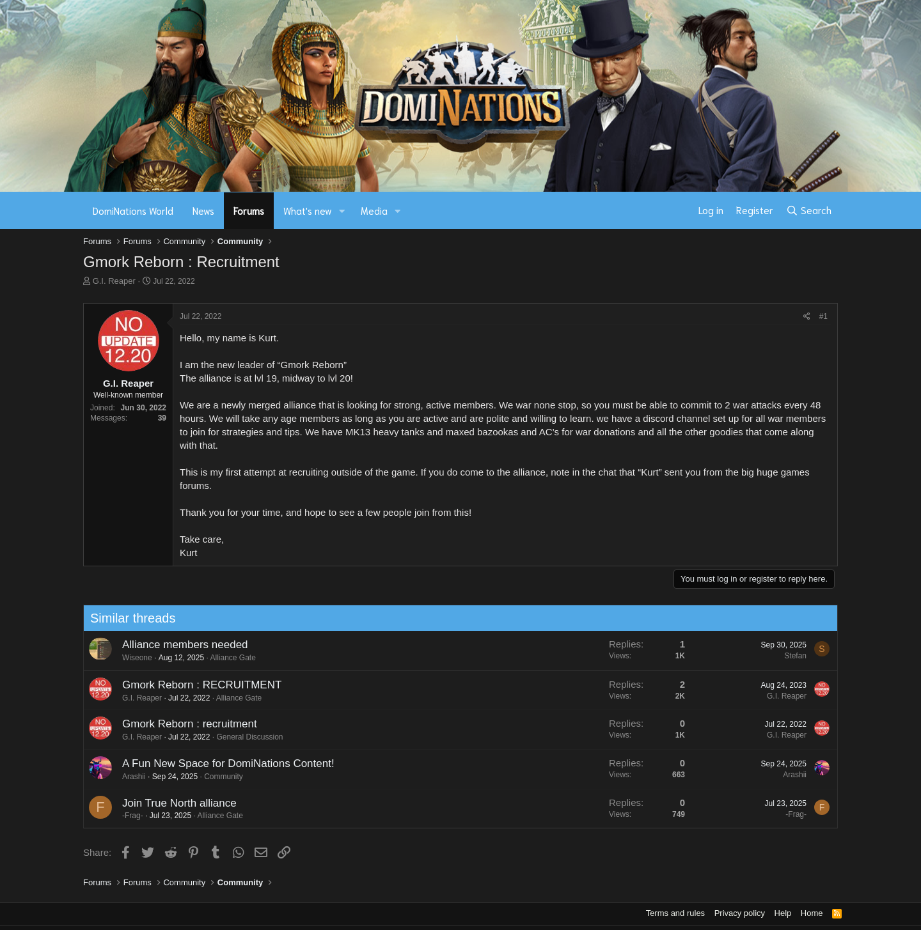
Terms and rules (675, 913)
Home (812, 913)
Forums (248, 210)
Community (219, 776)
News (203, 210)
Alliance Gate (228, 657)
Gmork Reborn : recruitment (184, 724)
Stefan (791, 655)
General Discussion (245, 736)
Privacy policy (739, 913)
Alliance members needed (180, 645)
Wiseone (132, 657)
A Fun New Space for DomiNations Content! (223, 763)
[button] (342, 210)
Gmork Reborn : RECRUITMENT (196, 685)
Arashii (129, 776)
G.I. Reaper (114, 281)
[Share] (807, 316)
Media (374, 210)
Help (783, 913)
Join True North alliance (174, 803)
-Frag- (127, 815)
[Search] (809, 210)
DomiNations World (133, 210)
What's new (307, 210)
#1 (823, 316)
